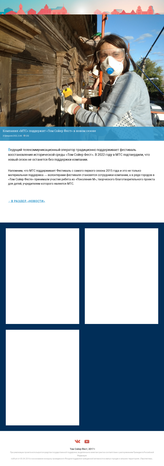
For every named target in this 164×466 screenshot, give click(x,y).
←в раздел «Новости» (26, 201)
